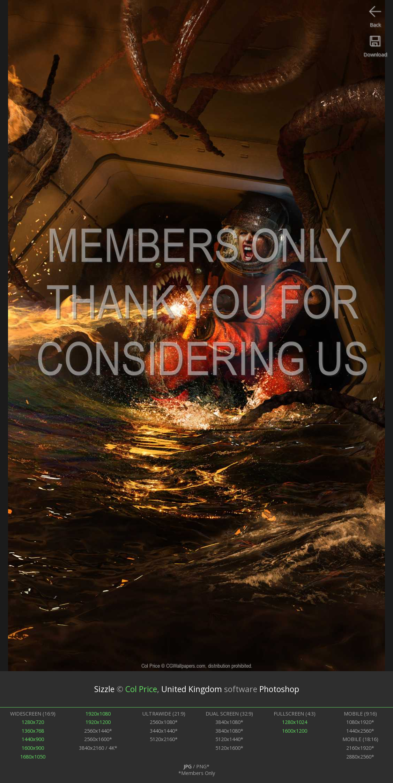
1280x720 (33, 722)
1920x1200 (98, 722)
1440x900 (33, 739)
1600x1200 (294, 730)
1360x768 (33, 730)
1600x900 (33, 748)
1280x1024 (294, 722)
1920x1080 (98, 713)
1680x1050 (32, 756)
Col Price (141, 689)
